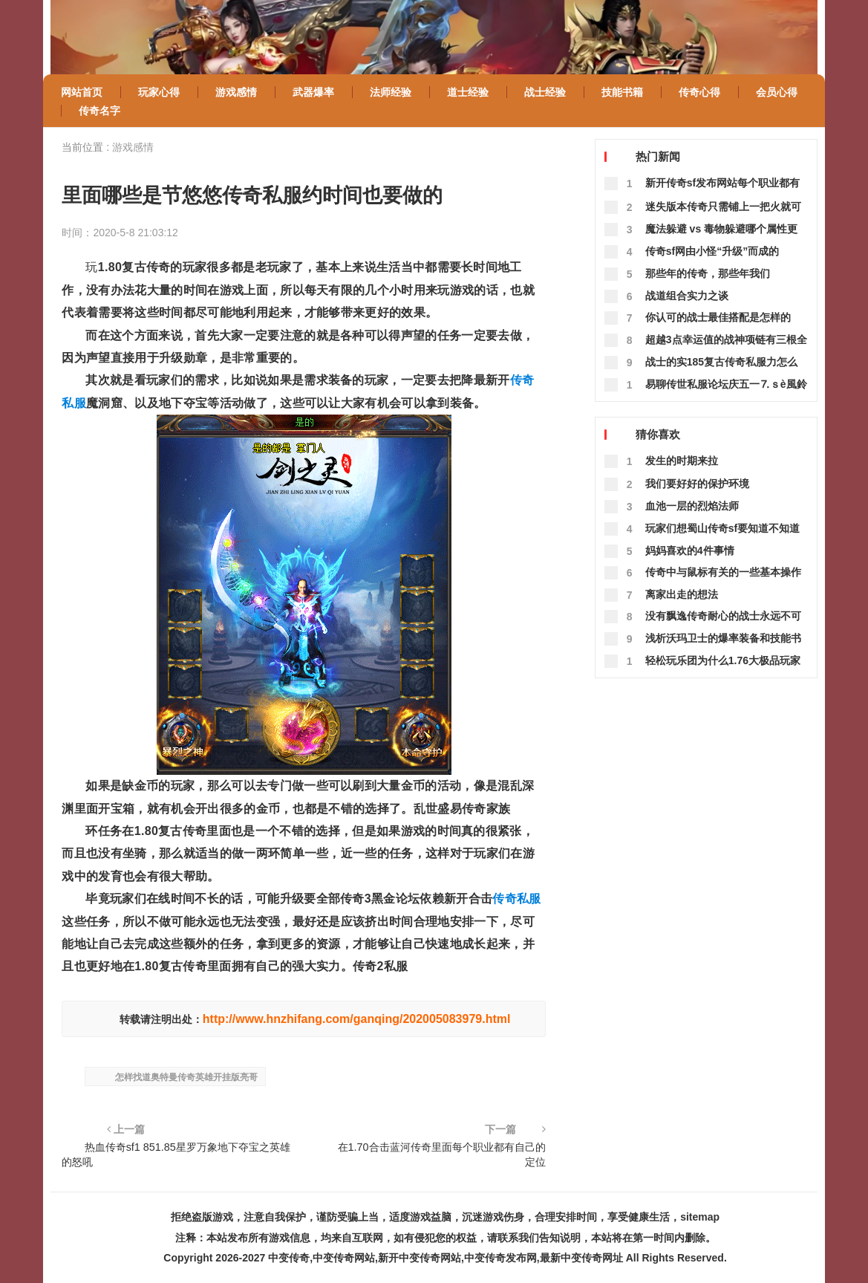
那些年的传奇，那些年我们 (707, 273)
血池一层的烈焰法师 (692, 506)
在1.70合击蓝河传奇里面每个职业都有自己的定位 (442, 1154)
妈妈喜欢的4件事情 (689, 550)
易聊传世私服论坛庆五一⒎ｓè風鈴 (726, 384)
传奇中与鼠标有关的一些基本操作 (723, 572)
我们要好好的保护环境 (697, 484)
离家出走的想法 (681, 594)
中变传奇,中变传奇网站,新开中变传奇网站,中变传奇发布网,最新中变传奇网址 (445, 1258)
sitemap (699, 1217)
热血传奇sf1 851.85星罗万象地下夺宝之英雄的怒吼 (176, 1154)
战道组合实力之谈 (686, 296)
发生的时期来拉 (681, 461)
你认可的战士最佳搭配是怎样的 (718, 317)
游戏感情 (133, 147)
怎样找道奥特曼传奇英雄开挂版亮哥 (186, 1077)
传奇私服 (516, 898)
